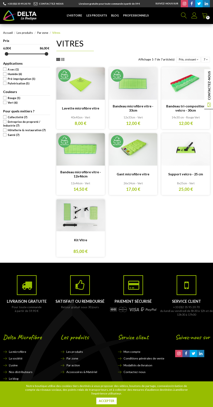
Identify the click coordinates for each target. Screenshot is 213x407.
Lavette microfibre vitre (80, 108)
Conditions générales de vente (144, 358)
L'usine (13, 365)
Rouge (14, 98)
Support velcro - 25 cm (185, 174)
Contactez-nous (135, 372)
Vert (12, 102)
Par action (73, 365)
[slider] (6, 54)
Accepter (106, 401)
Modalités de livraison (138, 365)
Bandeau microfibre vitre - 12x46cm (80, 174)
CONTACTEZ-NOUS (48, 4)
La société (15, 358)
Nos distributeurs (20, 372)
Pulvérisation (18, 83)
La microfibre (17, 351)
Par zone (72, 358)
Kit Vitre (80, 240)
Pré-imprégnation (21, 78)
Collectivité (17, 117)
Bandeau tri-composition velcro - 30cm (185, 108)
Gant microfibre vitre (133, 174)
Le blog (14, 378)
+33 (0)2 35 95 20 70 (16, 4)
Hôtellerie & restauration (27, 130)
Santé (13, 135)
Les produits (74, 351)
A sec (13, 69)
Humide (15, 74)
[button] (74, 16)
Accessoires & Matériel (81, 372)
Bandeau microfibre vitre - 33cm (133, 108)
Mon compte (132, 351)
